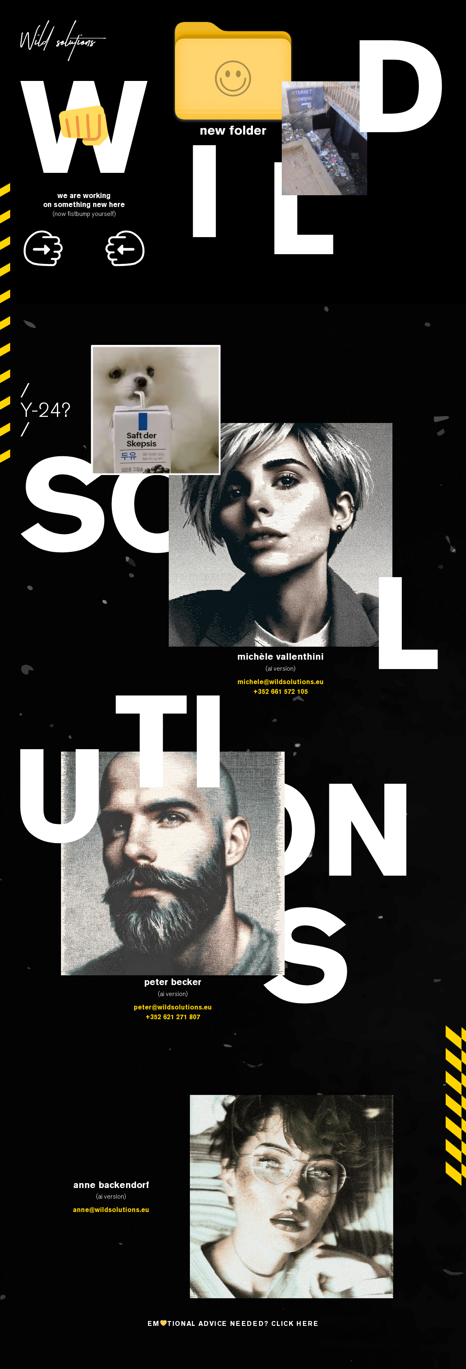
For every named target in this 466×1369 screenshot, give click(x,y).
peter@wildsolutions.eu (173, 1007)
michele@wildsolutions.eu (280, 682)
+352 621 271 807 (173, 1017)
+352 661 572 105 (280, 691)
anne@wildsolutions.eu (111, 1210)
